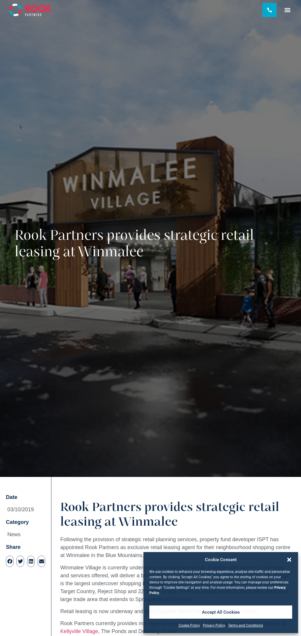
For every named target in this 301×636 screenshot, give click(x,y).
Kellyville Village (79, 631)
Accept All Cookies (221, 612)
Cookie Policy (189, 625)
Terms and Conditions (245, 625)
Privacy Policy (214, 625)
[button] (289, 560)
